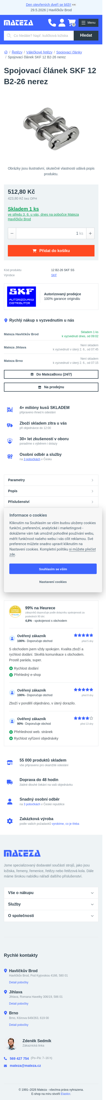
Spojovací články (69, 52)
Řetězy (17, 52)
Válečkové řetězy (39, 52)
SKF (54, 275)
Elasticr (65, 1094)
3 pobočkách (32, 459)
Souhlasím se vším (53, 569)
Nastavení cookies (53, 581)
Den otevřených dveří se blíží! (48, 5)
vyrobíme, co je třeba (65, 823)
